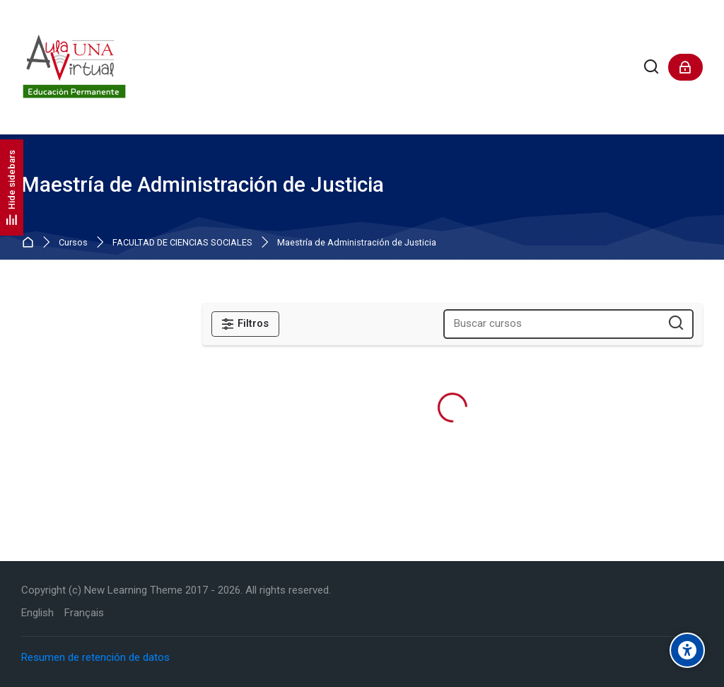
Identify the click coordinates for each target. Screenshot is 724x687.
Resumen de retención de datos (95, 657)
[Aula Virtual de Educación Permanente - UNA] (74, 67)
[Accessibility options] (687, 650)
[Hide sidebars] (11, 187)
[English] (37, 613)
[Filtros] (245, 324)
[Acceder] (685, 67)
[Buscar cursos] (676, 324)
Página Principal (30, 243)
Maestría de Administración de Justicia (356, 243)
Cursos (73, 243)
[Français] (84, 613)
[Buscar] (651, 67)
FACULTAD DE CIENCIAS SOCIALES (182, 243)
